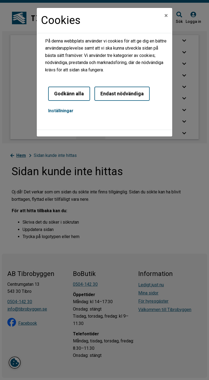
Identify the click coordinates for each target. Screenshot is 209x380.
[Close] (166, 15)
